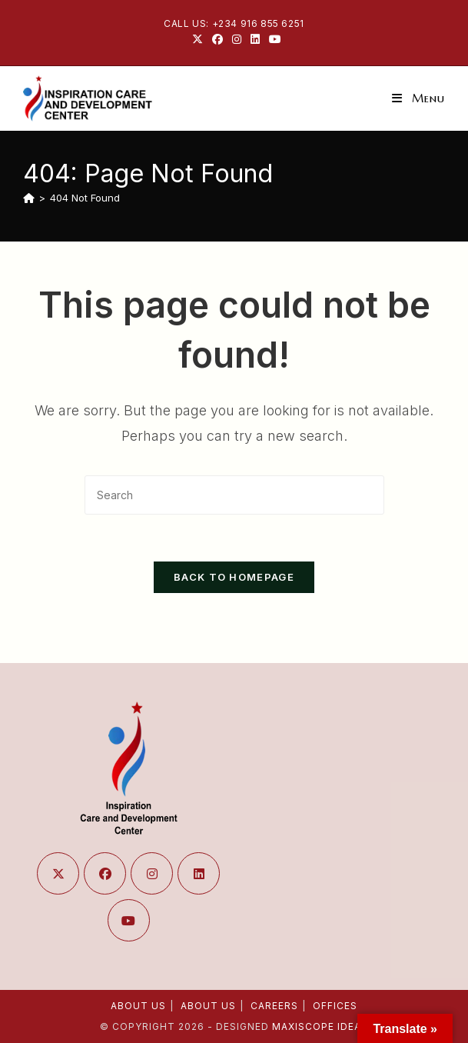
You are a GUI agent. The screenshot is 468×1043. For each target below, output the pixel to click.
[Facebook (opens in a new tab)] (217, 39)
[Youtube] (129, 920)
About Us (138, 1005)
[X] (58, 873)
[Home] (29, 198)
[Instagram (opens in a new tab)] (236, 39)
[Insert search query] (234, 495)
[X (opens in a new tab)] (197, 39)
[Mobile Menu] (418, 98)
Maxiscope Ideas (320, 1026)
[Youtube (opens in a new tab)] (272, 39)
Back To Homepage (234, 577)
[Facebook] (105, 873)
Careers (274, 1005)
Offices (335, 1005)
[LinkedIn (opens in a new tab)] (255, 39)
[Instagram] (152, 873)
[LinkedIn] (199, 873)
